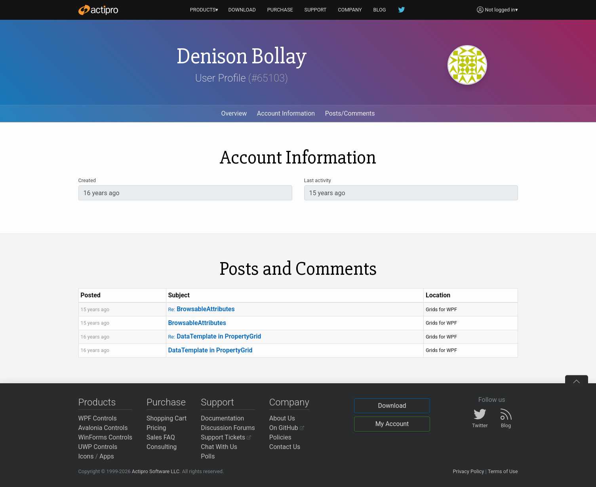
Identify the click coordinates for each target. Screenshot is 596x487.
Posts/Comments (350, 113)
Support (217, 402)
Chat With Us (219, 447)
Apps (106, 456)
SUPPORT (316, 10)
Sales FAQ (161, 437)
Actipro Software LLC (155, 471)
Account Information (286, 113)
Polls (208, 456)
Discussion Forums (228, 428)
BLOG (379, 10)
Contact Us (285, 447)
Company (289, 402)
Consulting (162, 447)
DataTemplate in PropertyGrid (214, 336)
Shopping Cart (167, 418)
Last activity (317, 180)
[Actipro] (98, 10)
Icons (86, 456)
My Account (392, 424)
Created (87, 180)
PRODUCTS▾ (204, 10)
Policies (280, 437)
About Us (282, 418)
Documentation (222, 418)
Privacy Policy (468, 471)
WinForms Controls (105, 437)
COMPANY (350, 10)
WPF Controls (97, 418)
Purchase (166, 402)
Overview (234, 113)
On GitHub (286, 428)
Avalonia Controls (103, 428)
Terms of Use (503, 471)
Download (392, 405)
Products (97, 402)
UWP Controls (98, 447)
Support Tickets (226, 437)
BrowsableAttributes (201, 309)
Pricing (156, 428)
